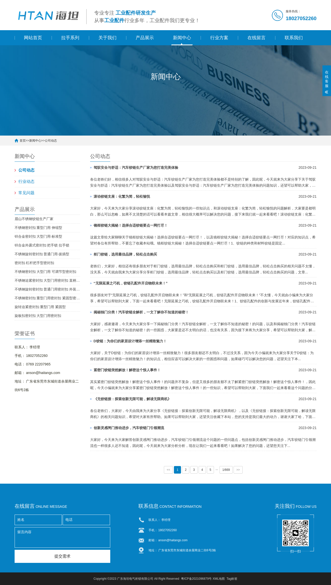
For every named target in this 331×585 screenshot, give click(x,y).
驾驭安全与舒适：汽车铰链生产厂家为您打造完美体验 (136, 167)
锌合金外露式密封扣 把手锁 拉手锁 (42, 245)
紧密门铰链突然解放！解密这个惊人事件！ (127, 370)
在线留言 (256, 37)
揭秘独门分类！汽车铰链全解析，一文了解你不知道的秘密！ (141, 312)
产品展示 (145, 37)
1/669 (226, 470)
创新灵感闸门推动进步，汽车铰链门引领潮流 (129, 428)
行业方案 (219, 37)
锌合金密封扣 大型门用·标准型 (38, 236)
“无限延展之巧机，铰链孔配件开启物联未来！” (131, 283)
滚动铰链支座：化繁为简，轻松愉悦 (122, 196)
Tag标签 (232, 578)
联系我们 (294, 37)
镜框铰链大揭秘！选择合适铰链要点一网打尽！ (131, 225)
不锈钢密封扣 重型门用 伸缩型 (38, 228)
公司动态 (51, 140)
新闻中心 (182, 37)
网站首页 (33, 37)
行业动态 (26, 181)
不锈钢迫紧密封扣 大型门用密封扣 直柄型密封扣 (47, 280)
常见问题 (26, 193)
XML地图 (219, 578)
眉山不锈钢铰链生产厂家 (34, 219)
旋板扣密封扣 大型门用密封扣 (38, 316)
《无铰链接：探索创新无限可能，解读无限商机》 (132, 399)
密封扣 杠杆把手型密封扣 (34, 263)
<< (168, 470)
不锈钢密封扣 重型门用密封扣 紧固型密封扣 (47, 298)
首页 (23, 140)
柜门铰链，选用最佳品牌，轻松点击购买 (125, 254)
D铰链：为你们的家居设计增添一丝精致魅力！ (130, 341)
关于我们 (107, 37)
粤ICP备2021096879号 (196, 578)
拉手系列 (70, 37)
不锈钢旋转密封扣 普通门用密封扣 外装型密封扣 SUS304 (47, 289)
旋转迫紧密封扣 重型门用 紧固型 (40, 307)
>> (238, 470)
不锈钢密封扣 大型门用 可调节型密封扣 (46, 272)
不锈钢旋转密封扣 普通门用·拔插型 (42, 254)
